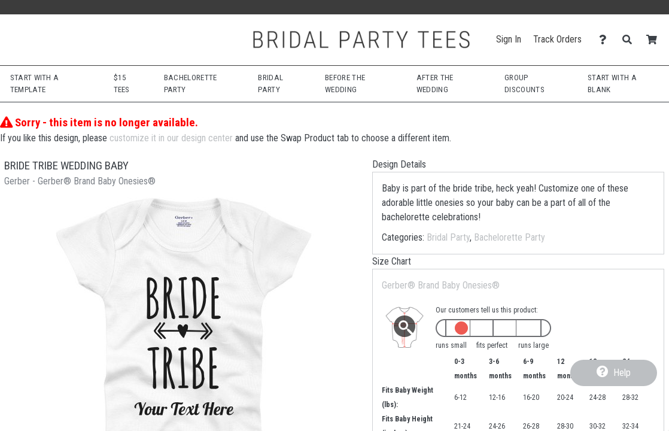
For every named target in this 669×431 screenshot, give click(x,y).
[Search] (630, 40)
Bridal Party (448, 237)
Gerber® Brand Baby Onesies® (441, 285)
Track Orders (557, 39)
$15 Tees (122, 83)
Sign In (508, 39)
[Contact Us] (606, 40)
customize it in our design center (171, 138)
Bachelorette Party (509, 237)
